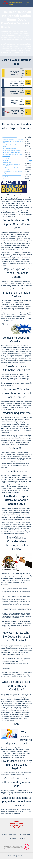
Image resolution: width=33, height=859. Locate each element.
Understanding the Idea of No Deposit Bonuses (12, 139)
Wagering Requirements (7, 158)
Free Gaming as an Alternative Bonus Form (11, 152)
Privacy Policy (12, 838)
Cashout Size (5, 160)
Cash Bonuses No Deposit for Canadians (11, 150)
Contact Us (22, 838)
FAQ (3, 178)
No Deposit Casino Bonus (9, 834)
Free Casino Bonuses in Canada (9, 137)
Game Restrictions (6, 162)
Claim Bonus (28, 73)
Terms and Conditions (25, 834)
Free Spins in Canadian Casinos (9, 148)
